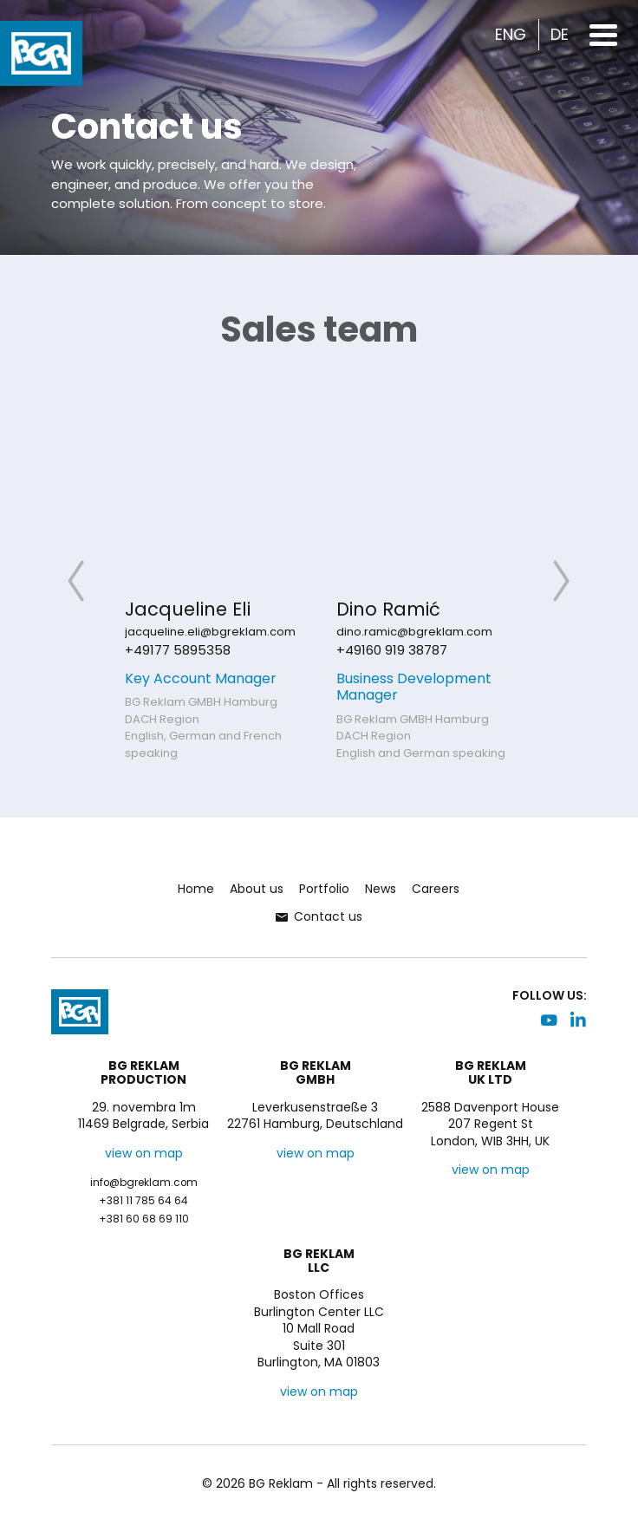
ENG (510, 34)
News (380, 888)
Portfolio (324, 888)
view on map (144, 1153)
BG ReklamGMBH (315, 1073)
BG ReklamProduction (143, 1073)
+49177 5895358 (178, 650)
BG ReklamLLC (319, 1261)
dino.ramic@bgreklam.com (414, 631)
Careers (435, 888)
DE (559, 34)
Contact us (319, 916)
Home (196, 888)
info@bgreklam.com (144, 1183)
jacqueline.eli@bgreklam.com (210, 631)
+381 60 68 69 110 (144, 1219)
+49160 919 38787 (391, 650)
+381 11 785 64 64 (143, 1201)
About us (256, 888)
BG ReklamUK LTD (490, 1073)
